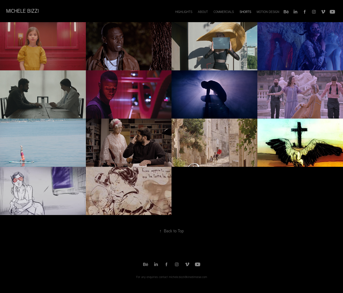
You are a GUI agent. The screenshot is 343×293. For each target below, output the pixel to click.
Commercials (224, 12)
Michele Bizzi (22, 11)
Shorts (245, 12)
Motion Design (268, 12)
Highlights (183, 12)
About (203, 12)
